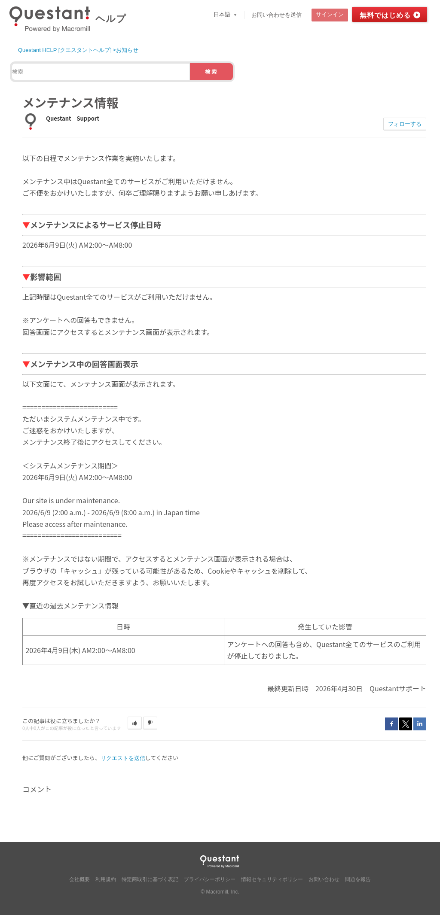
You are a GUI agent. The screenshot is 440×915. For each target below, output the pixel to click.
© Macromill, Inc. (220, 892)
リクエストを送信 (123, 758)
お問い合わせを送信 (276, 15)
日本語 (223, 14)
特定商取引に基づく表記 (150, 879)
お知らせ (127, 50)
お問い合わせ (324, 879)
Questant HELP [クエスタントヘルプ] (65, 50)
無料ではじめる (385, 15)
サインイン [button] (330, 14)
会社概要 (79, 879)
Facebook (391, 723)
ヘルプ (110, 18)
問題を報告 (358, 879)
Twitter (405, 723)
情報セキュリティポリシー (272, 879)
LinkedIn (419, 723)
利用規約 (105, 879)
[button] (135, 723)
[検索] (101, 71)
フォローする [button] (405, 124)
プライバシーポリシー (209, 879)
